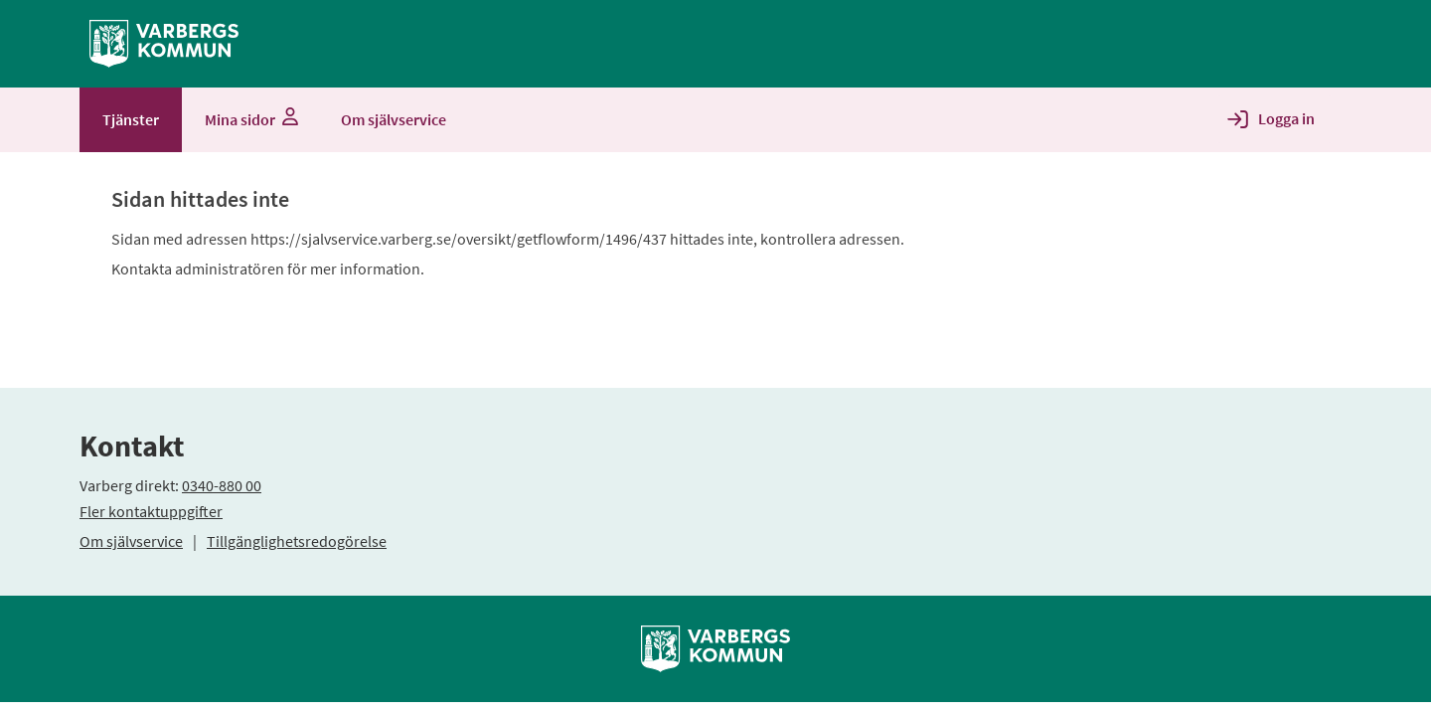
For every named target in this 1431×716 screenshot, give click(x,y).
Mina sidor (250, 119)
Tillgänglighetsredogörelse (297, 541)
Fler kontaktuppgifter (151, 511)
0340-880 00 (221, 485)
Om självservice (131, 541)
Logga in (1286, 118)
